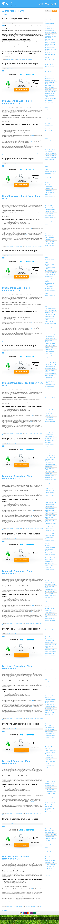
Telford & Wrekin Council (49, 744)
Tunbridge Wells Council (49, 772)
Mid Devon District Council (50, 453)
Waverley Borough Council (50, 802)
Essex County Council (49, 297)
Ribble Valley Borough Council (50, 584)
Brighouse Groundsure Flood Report (20, 63)
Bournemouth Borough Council (50, 80)
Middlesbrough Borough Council (49, 460)
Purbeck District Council (49, 569)
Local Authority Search (10, 59)
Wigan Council (47, 840)
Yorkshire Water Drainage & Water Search (50, 875)
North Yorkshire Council (49, 513)
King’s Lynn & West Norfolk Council (50, 398)
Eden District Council (49, 276)
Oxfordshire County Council (50, 547)
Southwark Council (48, 688)
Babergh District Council (49, 34)
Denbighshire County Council (50, 217)
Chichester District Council (50, 173)
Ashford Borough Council (49, 30)
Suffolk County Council (49, 718)
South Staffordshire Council (50, 672)
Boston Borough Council (49, 78)
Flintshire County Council (49, 306)
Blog (45, 918)
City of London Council (49, 180)
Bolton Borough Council (49, 76)
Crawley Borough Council (49, 201)
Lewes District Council (49, 419)
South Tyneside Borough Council (49, 675)
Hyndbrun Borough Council (50, 384)
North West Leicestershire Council (49, 511)
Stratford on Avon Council (49, 712)
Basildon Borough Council (50, 47)
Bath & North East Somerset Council (50, 55)
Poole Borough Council (49, 561)
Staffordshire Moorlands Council (49, 702)
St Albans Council (48, 691)
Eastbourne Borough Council (50, 272)
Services (46, 625)
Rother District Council (49, 597)
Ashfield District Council (49, 28)
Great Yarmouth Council (49, 325)
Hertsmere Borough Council (50, 366)
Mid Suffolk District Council (50, 455)
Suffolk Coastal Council (49, 716)
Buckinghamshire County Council (49, 115)
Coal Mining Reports (49, 182)
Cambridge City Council (49, 128)
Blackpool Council (48, 69)
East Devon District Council (50, 249)
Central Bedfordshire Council (50, 147)
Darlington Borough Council (50, 209)
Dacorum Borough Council (50, 207)
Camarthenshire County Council (49, 126)
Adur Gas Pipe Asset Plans (16, 18)
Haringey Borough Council (50, 345)
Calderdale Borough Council (50, 123)
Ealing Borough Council (49, 243)
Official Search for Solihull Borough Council (49, 541)
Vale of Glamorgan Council (50, 781)
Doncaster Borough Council (50, 231)
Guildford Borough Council (50, 330)
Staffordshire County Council (50, 699)
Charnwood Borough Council (50, 153)
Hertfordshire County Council (50, 364)
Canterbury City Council (49, 140)
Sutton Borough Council (49, 727)
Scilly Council (47, 616)
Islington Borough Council (49, 390)
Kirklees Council (48, 404)
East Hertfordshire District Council (49, 257)
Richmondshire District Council (50, 589)
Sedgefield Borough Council (50, 618)
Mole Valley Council (48, 466)
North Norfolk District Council (50, 502)
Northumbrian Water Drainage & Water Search (50, 524)
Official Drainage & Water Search (49, 538)
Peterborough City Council (50, 557)
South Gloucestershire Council (50, 651)
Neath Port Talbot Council (49, 471)
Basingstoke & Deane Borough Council (50, 50)
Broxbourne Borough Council (50, 111)
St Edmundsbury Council (49, 693)
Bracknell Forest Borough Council (49, 83)
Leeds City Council (48, 413)
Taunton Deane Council (49, 739)
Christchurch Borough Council (50, 178)
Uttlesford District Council (49, 779)
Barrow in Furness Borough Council (50, 45)
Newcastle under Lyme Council (50, 479)
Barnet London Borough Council (49, 40)
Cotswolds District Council (50, 196)
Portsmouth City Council (49, 563)
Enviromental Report (9, 153)
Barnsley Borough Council (50, 42)
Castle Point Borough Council (50, 145)
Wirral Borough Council (49, 849)
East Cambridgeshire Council (50, 247)
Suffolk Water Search (49, 719)
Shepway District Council (49, 634)
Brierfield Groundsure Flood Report (20, 250)
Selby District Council (49, 624)
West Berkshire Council (49, 821)
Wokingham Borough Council (50, 852)
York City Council (48, 872)
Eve (22, 11)
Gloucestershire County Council (49, 319)
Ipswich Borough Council (49, 386)
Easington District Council (49, 245)
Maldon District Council (49, 434)
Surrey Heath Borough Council (50, 725)
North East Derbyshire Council (50, 490)
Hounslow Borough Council (50, 377)
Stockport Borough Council (50, 706)
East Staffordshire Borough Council (50, 268)
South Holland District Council (50, 655)
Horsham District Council (49, 375)
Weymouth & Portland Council (50, 838)
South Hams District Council (50, 653)
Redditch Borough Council (50, 578)
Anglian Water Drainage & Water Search (50, 24)
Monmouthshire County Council (49, 469)
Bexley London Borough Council (49, 60)
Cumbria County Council (49, 205)
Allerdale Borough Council (50, 17)
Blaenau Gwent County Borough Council (49, 72)
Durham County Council (49, 241)
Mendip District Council (49, 446)
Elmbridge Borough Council (50, 278)
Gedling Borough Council (49, 316)
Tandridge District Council (49, 737)
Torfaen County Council (49, 765)
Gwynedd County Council (49, 332)
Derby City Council (48, 219)
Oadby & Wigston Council (49, 535)
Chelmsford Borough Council (50, 155)
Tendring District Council (49, 746)
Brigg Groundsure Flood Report (18, 158)
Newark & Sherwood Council (50, 475)
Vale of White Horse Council (50, 783)
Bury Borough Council (49, 119)
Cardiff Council (47, 142)
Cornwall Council (48, 194)
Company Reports (48, 186)
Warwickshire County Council (50, 797)
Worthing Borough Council (50, 860)
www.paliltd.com (30, 44)
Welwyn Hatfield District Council (49, 815)
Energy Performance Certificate (49, 281)
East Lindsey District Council (50, 259)
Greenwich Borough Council (50, 327)
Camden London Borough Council (49, 134)
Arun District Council (49, 26)
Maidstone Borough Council (50, 432)
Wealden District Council (49, 804)
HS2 (46, 379)
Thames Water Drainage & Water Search (50, 753)
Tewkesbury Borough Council (50, 750)
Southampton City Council (50, 681)
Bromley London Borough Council (49, 107)
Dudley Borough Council (49, 239)
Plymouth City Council (49, 559)
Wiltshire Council (48, 842)
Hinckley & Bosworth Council (50, 373)
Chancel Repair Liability (49, 151)
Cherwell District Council (49, 159)
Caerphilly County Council (50, 121)
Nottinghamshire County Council (49, 531)
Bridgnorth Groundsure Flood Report (21, 534)
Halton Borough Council (49, 336)
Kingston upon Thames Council (49, 401)
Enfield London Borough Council (49, 284)
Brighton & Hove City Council (50, 98)
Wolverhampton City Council (50, 854)
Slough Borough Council (49, 638)
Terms (49, 918)
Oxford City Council (48, 545)
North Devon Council (49, 486)
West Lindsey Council (49, 828)
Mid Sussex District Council (50, 457)
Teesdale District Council (49, 741)
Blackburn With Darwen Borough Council (49, 67)
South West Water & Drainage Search (50, 679)
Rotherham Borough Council (50, 599)
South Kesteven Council (49, 657)
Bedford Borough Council (49, 57)
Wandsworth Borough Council (50, 791)
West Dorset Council (49, 824)
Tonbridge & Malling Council (50, 761)
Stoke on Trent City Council (50, 710)
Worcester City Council (49, 856)
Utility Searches (48, 777)
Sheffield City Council (49, 632)
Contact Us (41, 918)
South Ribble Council (49, 667)
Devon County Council (49, 229)
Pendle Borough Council (49, 552)
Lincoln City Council (48, 423)
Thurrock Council (48, 759)
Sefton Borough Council (49, 622)
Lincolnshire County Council (50, 425)
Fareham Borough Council (50, 302)
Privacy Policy (54, 918)
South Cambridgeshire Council (50, 644)
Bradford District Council (49, 85)
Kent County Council (49, 393)
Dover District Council (49, 235)
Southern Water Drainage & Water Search (50, 686)
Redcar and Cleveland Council (50, 576)
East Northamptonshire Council (49, 262)
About (36, 918)
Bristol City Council (48, 100)
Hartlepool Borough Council (50, 355)
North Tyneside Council (49, 506)
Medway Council (48, 442)
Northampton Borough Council (50, 515)
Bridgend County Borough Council (50, 96)
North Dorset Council (49, 488)
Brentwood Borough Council (50, 93)
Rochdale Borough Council (50, 591)
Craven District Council (49, 200)
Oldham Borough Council (49, 543)
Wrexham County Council (49, 862)
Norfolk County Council (49, 484)
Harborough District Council (50, 343)
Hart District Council (48, 353)
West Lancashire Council (49, 826)
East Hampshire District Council (49, 253)
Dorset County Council (49, 233)
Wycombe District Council (49, 866)
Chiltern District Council (49, 175)
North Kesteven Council (49, 498)
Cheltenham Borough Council (50, 157)
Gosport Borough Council (49, 321)
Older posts (4, 14)
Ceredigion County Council (50, 149)
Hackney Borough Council (50, 334)
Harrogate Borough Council (50, 349)
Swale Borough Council (49, 729)
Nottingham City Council (49, 528)
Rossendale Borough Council (50, 595)
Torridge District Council (49, 767)
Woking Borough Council (49, 851)
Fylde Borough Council (49, 312)
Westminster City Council (49, 836)
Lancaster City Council (49, 411)
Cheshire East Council (49, 163)
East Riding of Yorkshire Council (49, 265)
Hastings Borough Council (50, 357)
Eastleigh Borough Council (50, 274)
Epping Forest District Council (50, 290)
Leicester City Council (49, 415)
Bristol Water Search (49, 102)
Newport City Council (49, 483)
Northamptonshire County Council (49, 518)
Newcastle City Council (49, 477)
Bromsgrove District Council (50, 109)
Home (33, 918)
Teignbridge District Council (50, 742)
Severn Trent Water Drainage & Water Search (50, 630)
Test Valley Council (48, 748)
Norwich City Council (49, 526)
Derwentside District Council (50, 226)
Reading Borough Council (49, 573)
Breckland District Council (49, 89)
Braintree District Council (49, 87)
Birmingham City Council (49, 62)
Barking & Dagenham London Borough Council (50, 37)
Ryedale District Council (49, 608)
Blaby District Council (49, 64)
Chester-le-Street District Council (49, 169)
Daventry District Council (49, 213)
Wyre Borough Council (49, 868)
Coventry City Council (49, 198)
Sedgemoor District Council (50, 620)
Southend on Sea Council (49, 683)
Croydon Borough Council (49, 203)
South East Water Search (49, 649)
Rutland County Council (49, 606)
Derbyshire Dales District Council (49, 224)
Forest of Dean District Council (50, 310)
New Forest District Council (50, 473)
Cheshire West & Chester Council (49, 166)
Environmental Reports (18, 153)
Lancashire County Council (50, 409)
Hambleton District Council (50, 338)
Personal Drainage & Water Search (50, 555)
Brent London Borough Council (50, 91)
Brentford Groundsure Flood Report (20, 724)
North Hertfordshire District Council (50, 496)
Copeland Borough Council (50, 190)
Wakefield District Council (49, 785)
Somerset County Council (49, 640)
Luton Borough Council (49, 430)
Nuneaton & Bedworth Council (50, 533)
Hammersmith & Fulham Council (49, 341)
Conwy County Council (49, 188)
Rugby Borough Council (49, 601)
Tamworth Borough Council (50, 735)
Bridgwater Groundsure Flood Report (21, 439)
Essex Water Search (49, 299)
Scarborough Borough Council (50, 614)
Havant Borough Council (49, 358)
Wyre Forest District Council (50, 870)
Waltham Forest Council (49, 789)
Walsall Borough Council (49, 787)
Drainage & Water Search (49, 237)
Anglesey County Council (49, 21)
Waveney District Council (49, 800)
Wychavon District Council (50, 864)
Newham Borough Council (50, 481)
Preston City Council (49, 567)
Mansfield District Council (49, 440)
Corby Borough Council (49, 192)
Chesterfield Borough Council (50, 171)
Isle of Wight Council (49, 388)
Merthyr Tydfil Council (49, 448)
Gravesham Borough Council (50, 323)
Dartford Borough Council (49, 211)
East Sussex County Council (50, 270)
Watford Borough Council (49, 798)
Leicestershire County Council (50, 417)
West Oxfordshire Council (49, 830)
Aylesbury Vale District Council (50, 32)
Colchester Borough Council (50, 184)
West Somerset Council (49, 832)
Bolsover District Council (49, 74)
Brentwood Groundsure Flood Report (21, 629)
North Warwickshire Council (50, 508)
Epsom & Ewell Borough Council (49, 293)
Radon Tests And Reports (49, 571)
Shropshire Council (48, 636)
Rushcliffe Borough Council (50, 604)
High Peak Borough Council (50, 368)
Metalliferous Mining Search (50, 451)
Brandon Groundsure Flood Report (20, 819)
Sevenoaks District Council (50, 627)
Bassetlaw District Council (50, 52)
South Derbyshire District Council (49, 647)
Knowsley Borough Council (50, 405)
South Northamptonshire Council (49, 663)
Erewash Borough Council (50, 295)
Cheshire (46, 161)
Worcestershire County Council (50, 858)
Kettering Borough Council (50, 395)
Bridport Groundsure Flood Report (19, 345)
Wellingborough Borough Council (49, 809)
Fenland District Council (49, 304)
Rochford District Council (49, 593)
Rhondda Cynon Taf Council (50, 582)
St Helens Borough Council (50, 695)
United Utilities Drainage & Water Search (50, 775)
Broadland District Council (50, 104)
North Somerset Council (49, 504)
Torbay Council (48, 763)
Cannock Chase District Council (49, 138)
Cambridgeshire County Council (49, 131)
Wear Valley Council (48, 806)
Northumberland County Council (49, 521)
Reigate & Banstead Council (50, 580)
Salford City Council (48, 610)
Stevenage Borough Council (50, 704)
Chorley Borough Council (49, 177)
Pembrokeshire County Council (49, 550)
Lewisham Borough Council (50, 421)
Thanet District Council (49, 755)
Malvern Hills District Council (50, 436)
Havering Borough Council (50, 360)
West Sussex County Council (50, 834)
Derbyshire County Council (50, 221)
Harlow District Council (49, 347)
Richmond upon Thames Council (49, 587)
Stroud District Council (49, 714)
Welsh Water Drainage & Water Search (49, 812)
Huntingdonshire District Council (49, 382)
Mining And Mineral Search (50, 464)
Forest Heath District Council (50, 308)
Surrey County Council (49, 723)
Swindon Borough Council (50, 731)
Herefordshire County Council (50, 362)
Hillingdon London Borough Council (50, 371)
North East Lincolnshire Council (49, 493)
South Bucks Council (49, 642)
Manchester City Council (49, 438)
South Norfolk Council (49, 660)
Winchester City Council (49, 844)
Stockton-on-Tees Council (49, 708)
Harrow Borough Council (49, 351)
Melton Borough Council (49, 444)
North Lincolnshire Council (50, 500)
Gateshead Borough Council (50, 314)
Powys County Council (49, 565)
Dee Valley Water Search (49, 215)
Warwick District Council (49, 795)
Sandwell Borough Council (50, 612)
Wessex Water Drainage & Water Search (50, 819)
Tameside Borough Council (50, 733)
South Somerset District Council (49, 670)
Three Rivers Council (49, 757)
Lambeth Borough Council (50, 407)
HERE (32, 135)
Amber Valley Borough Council (50, 19)
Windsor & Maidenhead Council (49, 846)
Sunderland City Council (49, 721)
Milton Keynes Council (49, 462)
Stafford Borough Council (49, 697)
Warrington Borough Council (50, 793)
